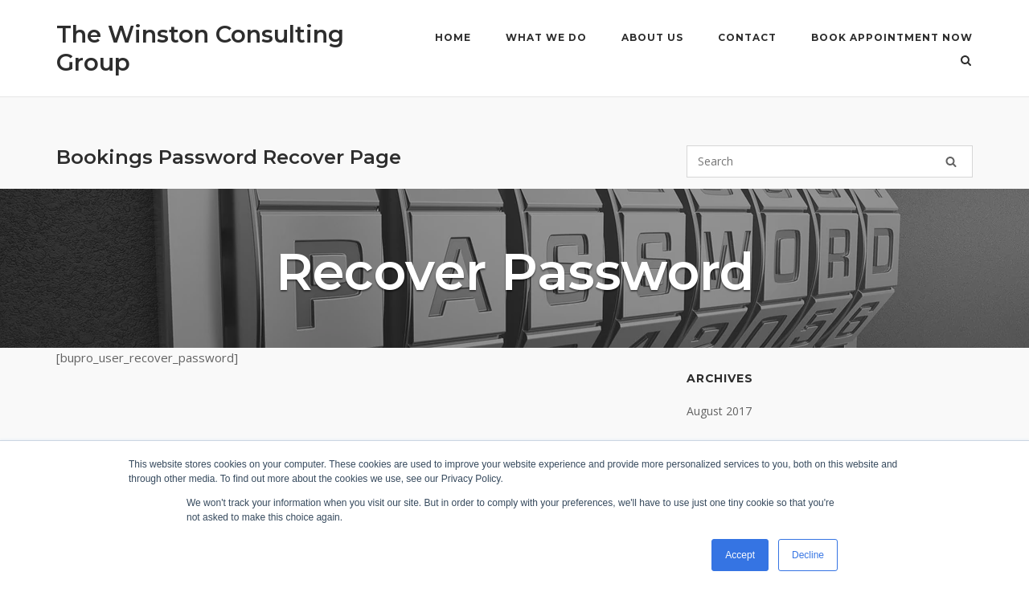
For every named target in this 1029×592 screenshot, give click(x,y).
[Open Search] (966, 62)
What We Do (546, 37)
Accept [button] (740, 555)
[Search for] (830, 161)
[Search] (951, 161)
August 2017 (719, 410)
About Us (652, 37)
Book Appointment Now (892, 37)
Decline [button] (808, 555)
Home (453, 37)
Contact (747, 37)
